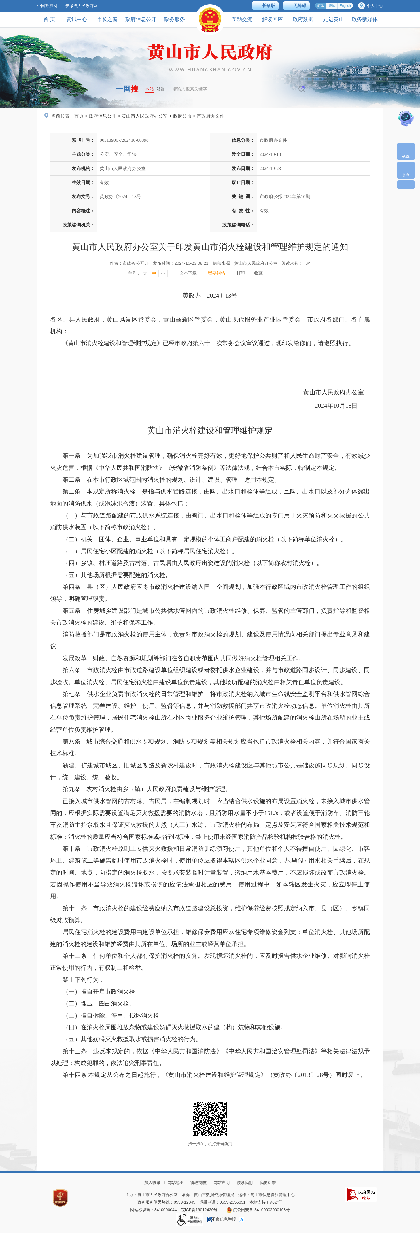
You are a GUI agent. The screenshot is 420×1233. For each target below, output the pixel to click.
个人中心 (375, 5)
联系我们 (245, 1182)
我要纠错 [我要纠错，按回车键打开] (216, 273)
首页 (79, 116)
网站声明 (221, 1182)
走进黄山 (333, 19)
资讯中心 (76, 19)
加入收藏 (152, 1182)
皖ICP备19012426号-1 (201, 1209)
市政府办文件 (210, 116)
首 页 (49, 19)
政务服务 (174, 19)
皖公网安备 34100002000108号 (258, 1209)
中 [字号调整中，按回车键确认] (154, 273)
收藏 (258, 273)
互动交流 (242, 19)
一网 (127, 89)
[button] (265, 5)
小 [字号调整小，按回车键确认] (163, 273)
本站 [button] (149, 88)
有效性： (243, 210)
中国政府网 (47, 5)
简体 (320, 6)
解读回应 (272, 19)
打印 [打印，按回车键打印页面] (241, 273)
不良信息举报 (221, 1219)
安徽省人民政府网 (81, 5)
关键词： (243, 196)
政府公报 (182, 116)
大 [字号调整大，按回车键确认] (145, 273)
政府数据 (303, 19)
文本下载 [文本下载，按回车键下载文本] (188, 273)
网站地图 (175, 1182)
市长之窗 (107, 19)
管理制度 (198, 1182)
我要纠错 (268, 1182)
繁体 (331, 6)
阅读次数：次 (295, 263)
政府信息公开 (140, 21)
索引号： (83, 140)
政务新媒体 (365, 19)
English (345, 6)
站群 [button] (161, 89)
